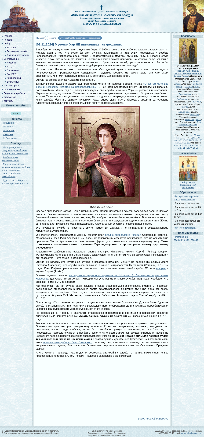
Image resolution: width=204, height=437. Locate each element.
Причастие (9, 130)
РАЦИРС (11, 74)
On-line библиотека (185, 228)
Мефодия (197, 84)
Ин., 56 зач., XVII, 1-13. (188, 141)
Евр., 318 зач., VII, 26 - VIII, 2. (188, 145)
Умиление (189, 119)
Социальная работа (14, 93)
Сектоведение (11, 59)
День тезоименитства (190, 123)
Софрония (182, 99)
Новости (52, 38)
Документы (13, 81)
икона (186, 76)
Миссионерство (12, 85)
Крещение (8, 123)
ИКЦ (9, 66)
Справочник (13, 70)
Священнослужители (18, 55)
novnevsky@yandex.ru (191, 433)
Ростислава (185, 94)
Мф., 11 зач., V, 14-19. (188, 148)
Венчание (8, 134)
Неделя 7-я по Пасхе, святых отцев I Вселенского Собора (188, 73)
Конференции (14, 78)
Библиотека (10, 97)
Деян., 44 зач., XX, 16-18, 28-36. (187, 138)
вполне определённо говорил (123, 235)
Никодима (196, 102)
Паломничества (12, 89)
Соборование (10, 138)
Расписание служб (17, 51)
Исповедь (8, 126)
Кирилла (189, 86)
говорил (161, 268)
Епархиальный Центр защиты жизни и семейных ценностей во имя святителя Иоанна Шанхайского (16, 170)
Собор (7, 43)
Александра (184, 112)
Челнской (194, 114)
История (11, 47)
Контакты (9, 101)
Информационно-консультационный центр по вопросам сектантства (15, 150)
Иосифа (184, 107)
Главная (41, 38)
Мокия (196, 81)
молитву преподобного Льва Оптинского (67, 342)
